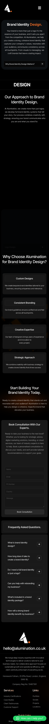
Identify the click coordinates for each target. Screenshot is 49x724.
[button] (39, 8)
